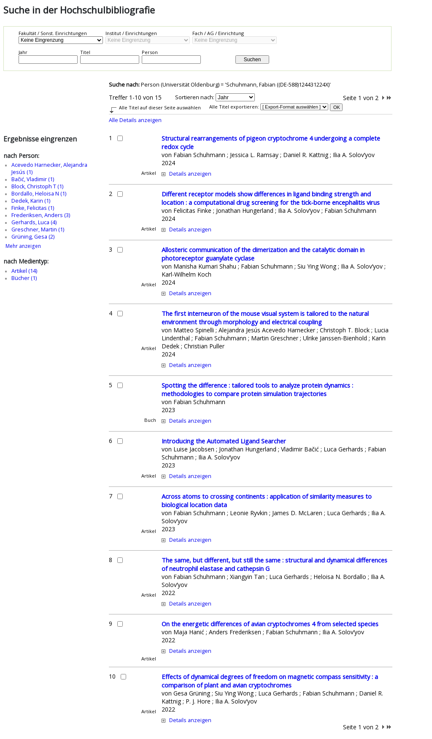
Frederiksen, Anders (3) (40, 215)
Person (150, 52)
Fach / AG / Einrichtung (218, 33)
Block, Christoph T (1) (37, 186)
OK (336, 107)
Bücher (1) (24, 278)
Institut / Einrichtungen (131, 33)
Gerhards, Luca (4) (34, 222)
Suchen (252, 59)
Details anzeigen (190, 173)
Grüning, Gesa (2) (32, 236)
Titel (85, 52)
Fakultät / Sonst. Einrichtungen (53, 33)
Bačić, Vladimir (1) (32, 179)
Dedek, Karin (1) (30, 200)
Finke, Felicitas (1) (32, 208)
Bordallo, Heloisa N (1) (38, 193)
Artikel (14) (24, 270)
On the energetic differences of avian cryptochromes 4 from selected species (270, 623)
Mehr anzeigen (23, 246)
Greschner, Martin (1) (37, 229)
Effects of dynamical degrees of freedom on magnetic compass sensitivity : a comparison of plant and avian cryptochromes (270, 680)
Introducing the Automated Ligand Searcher (224, 441)
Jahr (23, 52)
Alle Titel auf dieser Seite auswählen (160, 107)
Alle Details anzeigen (135, 120)
